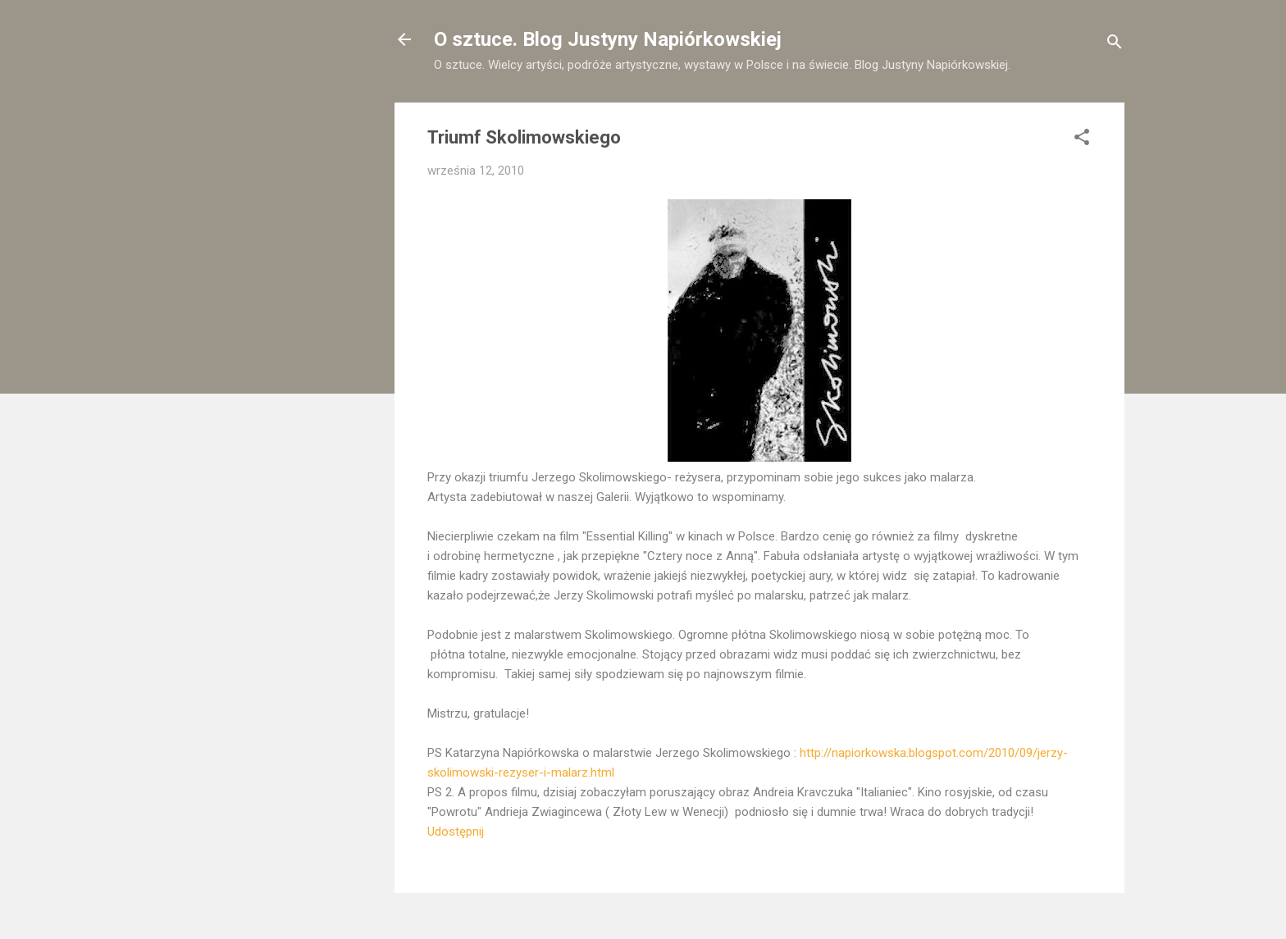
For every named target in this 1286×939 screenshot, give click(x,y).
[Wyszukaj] (1114, 45)
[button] (1082, 140)
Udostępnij (455, 831)
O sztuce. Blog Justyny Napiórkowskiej (608, 39)
